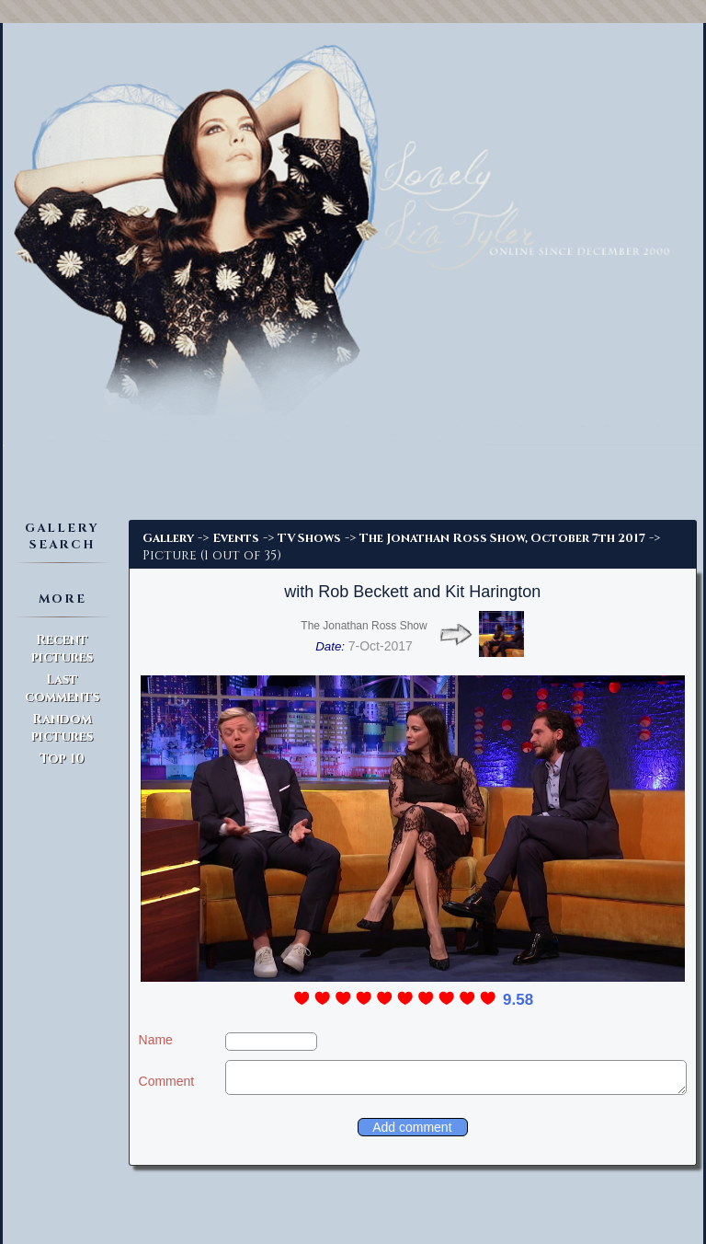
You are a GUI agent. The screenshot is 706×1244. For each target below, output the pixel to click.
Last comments (62, 688)
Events (235, 538)
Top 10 (62, 758)
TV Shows (309, 538)
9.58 (518, 999)
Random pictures (62, 727)
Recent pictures (62, 648)
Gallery (168, 538)
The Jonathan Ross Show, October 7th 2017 (502, 538)
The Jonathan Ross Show (364, 625)
